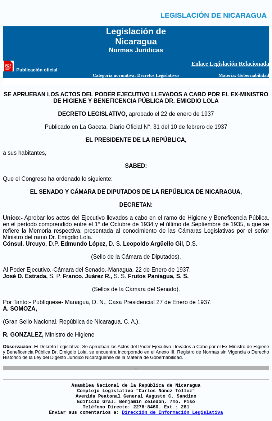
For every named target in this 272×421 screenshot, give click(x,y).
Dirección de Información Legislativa (172, 412)
